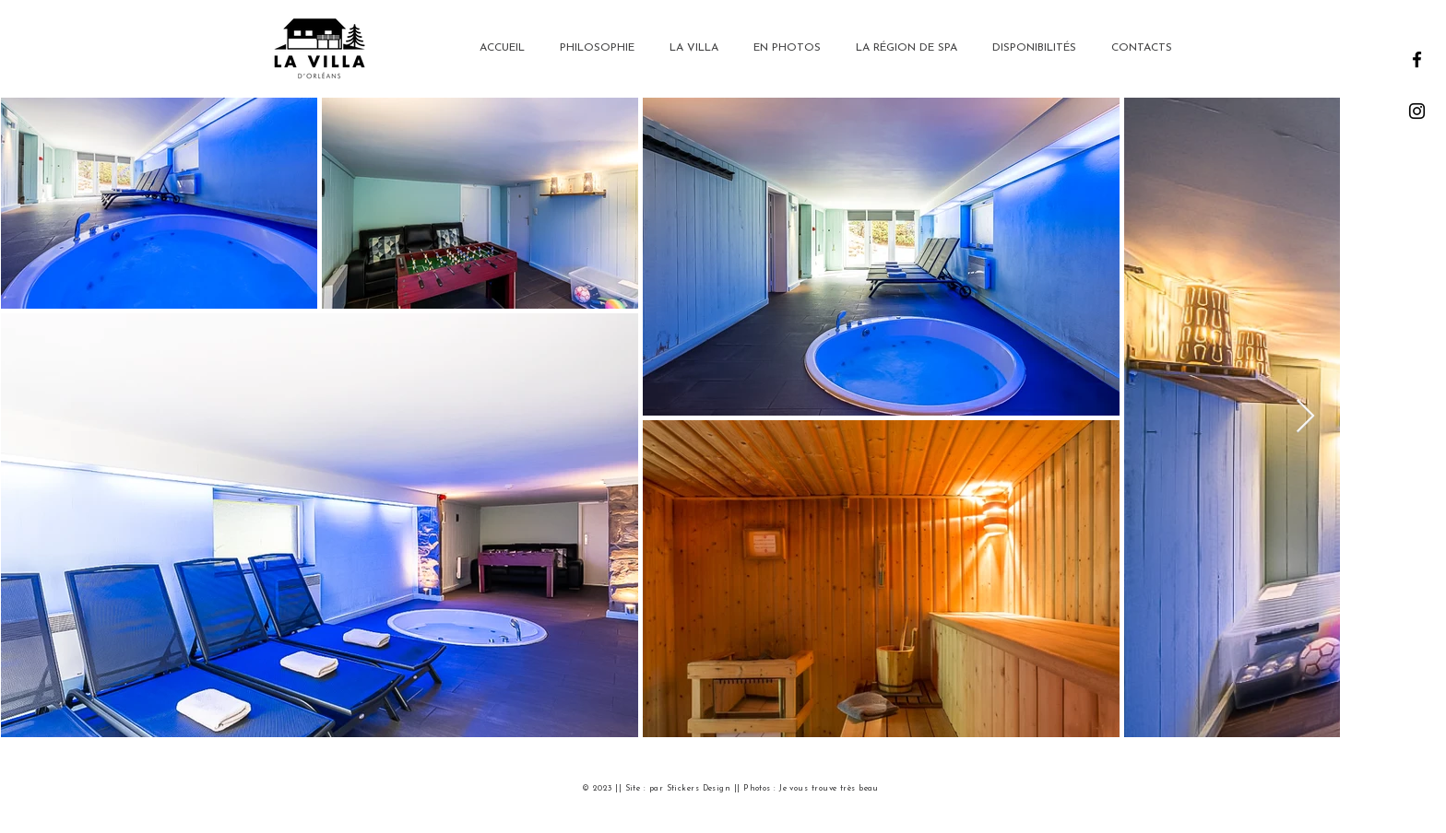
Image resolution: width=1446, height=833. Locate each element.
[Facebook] (1417, 59)
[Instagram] (1417, 111)
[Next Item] (1305, 417)
